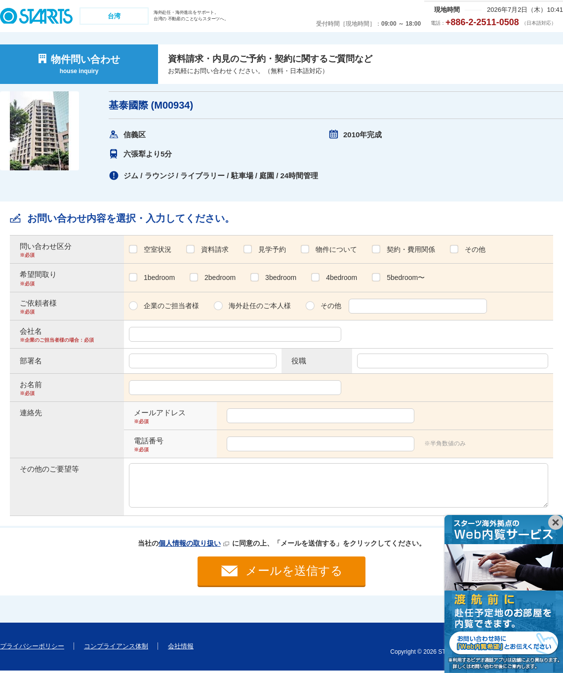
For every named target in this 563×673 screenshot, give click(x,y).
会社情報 (181, 648)
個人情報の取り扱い (190, 543)
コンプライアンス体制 (116, 648)
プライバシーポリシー (32, 648)
